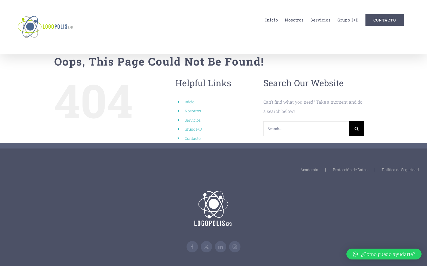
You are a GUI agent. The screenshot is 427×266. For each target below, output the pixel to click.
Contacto (193, 138)
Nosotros (193, 110)
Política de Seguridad (400, 169)
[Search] (356, 128)
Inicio (189, 101)
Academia (309, 169)
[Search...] (306, 128)
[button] (384, 254)
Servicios (193, 120)
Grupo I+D (193, 129)
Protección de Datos (350, 169)
